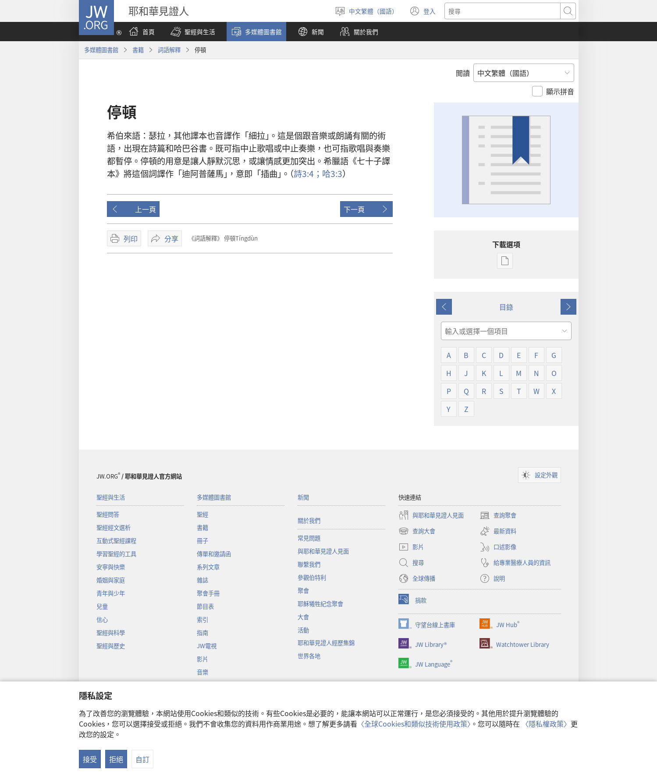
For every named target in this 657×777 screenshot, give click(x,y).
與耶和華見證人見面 (323, 551)
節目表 (205, 606)
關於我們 (309, 520)
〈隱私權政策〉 (546, 723)
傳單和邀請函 (214, 554)
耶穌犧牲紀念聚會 (320, 604)
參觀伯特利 (312, 577)
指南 (202, 632)
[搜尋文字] (502, 11)
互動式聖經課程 (116, 540)
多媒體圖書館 (101, 50)
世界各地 (309, 656)
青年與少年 (110, 593)
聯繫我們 (309, 564)
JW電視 (207, 646)
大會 (303, 617)
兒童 (102, 606)
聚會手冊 (208, 593)
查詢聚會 (497, 515)
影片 (202, 659)
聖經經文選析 (113, 527)
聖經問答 (107, 514)
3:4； (308, 173)
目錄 (506, 307)
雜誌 (202, 580)
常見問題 (309, 538)
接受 (90, 759)
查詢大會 (416, 531)
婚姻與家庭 (110, 580)
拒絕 (116, 759)
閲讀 (463, 72)
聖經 (202, 514)
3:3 (332, 173)
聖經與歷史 (110, 646)
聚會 (303, 590)
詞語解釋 (169, 50)
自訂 (142, 759)
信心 (102, 619)
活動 (303, 630)
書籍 (138, 50)
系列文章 (208, 567)
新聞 (303, 497)
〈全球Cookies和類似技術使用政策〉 (414, 723)
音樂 (202, 672)
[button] (193, 31)
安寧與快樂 (110, 567)
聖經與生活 (110, 497)
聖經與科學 (110, 632)
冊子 (202, 540)
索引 (202, 619)
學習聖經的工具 (116, 554)
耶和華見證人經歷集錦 (326, 643)
